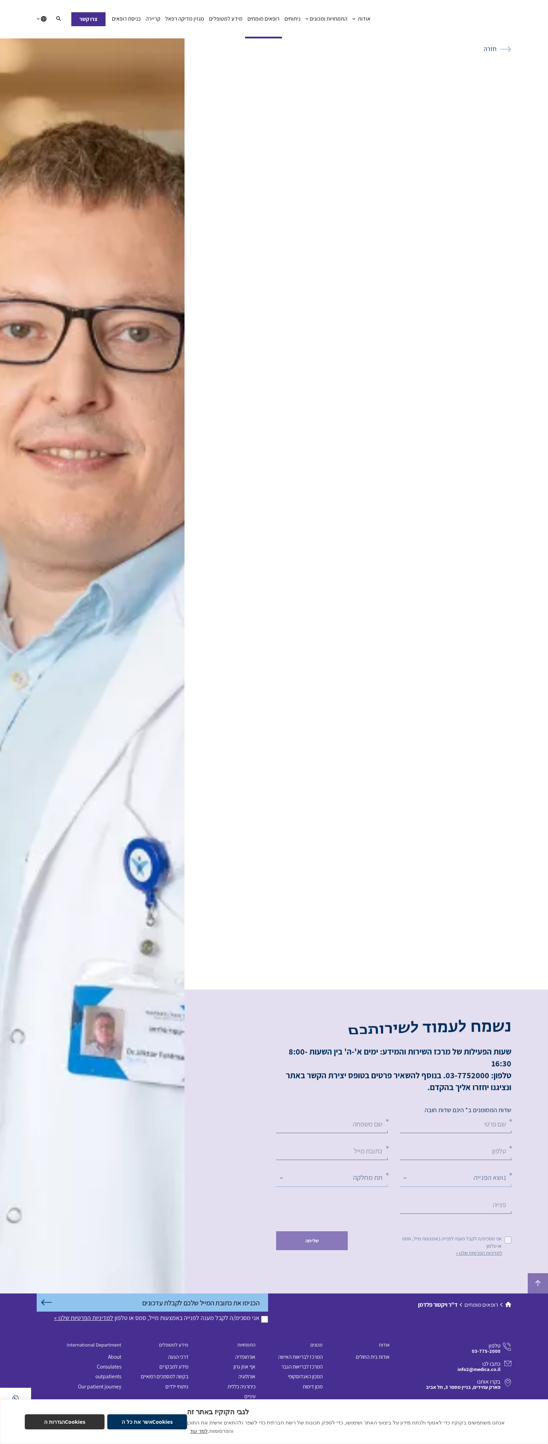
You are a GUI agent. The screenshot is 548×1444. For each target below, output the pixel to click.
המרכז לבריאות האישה (300, 1356)
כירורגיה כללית (241, 1386)
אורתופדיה (245, 1356)
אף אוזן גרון (244, 1366)
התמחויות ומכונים (326, 20)
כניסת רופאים (126, 20)
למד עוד (199, 1430)
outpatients (108, 1376)
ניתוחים (292, 20)
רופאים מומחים (263, 20)
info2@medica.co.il (478, 1369)
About (114, 1356)
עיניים (249, 1396)
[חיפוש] (58, 19)
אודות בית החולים (373, 1356)
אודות (361, 20)
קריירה (153, 20)
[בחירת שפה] (41, 19)
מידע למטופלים (226, 20)
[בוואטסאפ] (15, 1398)
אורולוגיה (246, 1376)
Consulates (109, 1366)
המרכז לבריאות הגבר (302, 1366)
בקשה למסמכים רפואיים (164, 1376)
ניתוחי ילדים (176, 1386)
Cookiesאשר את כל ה (147, 1421)
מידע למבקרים (173, 1366)
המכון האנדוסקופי (305, 1376)
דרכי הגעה (178, 1356)
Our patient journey (99, 1386)
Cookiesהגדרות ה (65, 1421)
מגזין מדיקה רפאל (185, 20)
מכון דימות (313, 1386)
